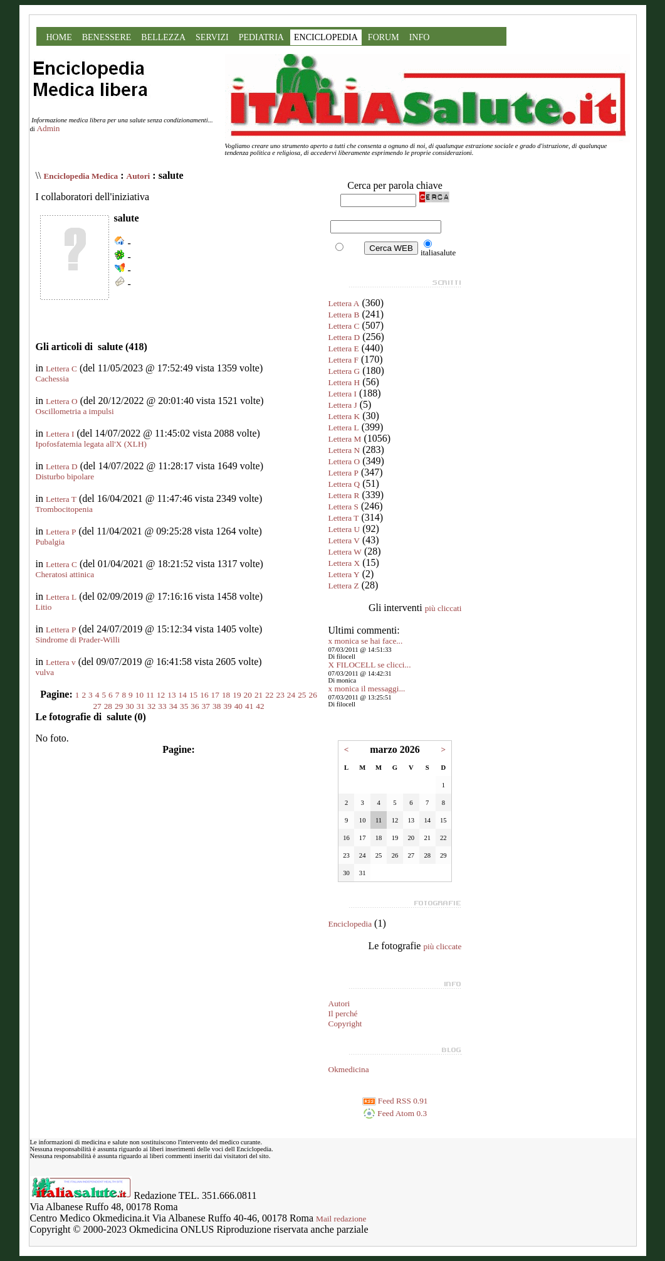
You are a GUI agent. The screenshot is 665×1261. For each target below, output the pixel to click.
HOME (59, 37)
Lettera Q (344, 484)
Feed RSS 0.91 (395, 1100)
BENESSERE (107, 37)
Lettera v (61, 662)
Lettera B (344, 314)
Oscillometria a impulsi (75, 411)
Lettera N (344, 450)
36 (195, 706)
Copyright (345, 1023)
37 (206, 706)
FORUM (383, 37)
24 (291, 695)
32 (151, 706)
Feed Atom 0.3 (395, 1113)
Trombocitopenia (64, 509)
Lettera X (344, 563)
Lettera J (342, 405)
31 (141, 706)
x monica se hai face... (365, 641)
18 (226, 695)
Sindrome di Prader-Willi (78, 639)
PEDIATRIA (261, 37)
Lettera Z (343, 585)
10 (139, 695)
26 (313, 695)
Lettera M (345, 439)
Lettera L (61, 597)
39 (227, 706)
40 (238, 706)
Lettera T (61, 499)
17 (215, 695)
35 (184, 706)
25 (302, 695)
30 (129, 706)
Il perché (343, 1013)
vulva (45, 672)
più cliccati (443, 608)
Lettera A (344, 303)
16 (204, 695)
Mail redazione (341, 1218)
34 (173, 706)
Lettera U (344, 529)
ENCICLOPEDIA (326, 37)
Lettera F (343, 359)
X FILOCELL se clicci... (369, 664)
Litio (44, 607)
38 (216, 706)
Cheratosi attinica (65, 574)
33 (162, 706)
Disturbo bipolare (65, 476)
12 (161, 695)
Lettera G (344, 371)
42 (260, 706)
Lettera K (344, 416)
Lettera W (345, 551)
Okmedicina (348, 1069)
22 (269, 695)
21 (258, 695)
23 (280, 695)
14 (183, 695)
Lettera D (62, 466)
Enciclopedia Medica (80, 176)
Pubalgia (50, 541)
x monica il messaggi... (367, 688)
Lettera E (343, 348)
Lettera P (61, 531)
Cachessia (52, 378)
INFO (419, 37)
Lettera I (60, 434)
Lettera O (62, 401)
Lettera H (344, 382)
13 (171, 695)
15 (193, 695)
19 (237, 695)
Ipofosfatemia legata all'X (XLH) (91, 444)
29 (119, 706)
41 (249, 706)
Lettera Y (344, 574)
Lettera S (343, 506)
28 (108, 706)
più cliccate (442, 946)
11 (150, 695)
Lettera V (344, 540)
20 (248, 695)
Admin (48, 128)
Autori (138, 176)
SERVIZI (212, 37)
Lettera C (61, 368)
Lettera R (344, 495)
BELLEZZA (163, 37)
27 (97, 706)
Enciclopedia (350, 923)
